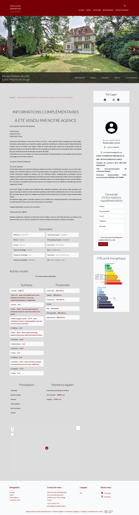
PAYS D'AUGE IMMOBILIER (56, 492)
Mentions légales (58, 511)
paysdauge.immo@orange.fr (56, 506)
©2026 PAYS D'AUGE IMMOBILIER (38, 511)
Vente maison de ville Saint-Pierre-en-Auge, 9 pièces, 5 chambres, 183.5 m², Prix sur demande (45, 97)
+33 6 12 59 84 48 (113, 147)
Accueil (12, 97)
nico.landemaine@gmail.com (112, 152)
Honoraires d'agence (72, 511)
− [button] (12, 430)
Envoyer (103, 244)
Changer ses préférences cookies (92, 511)
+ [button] (12, 427)
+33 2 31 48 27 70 (53, 503)
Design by (108, 511)
